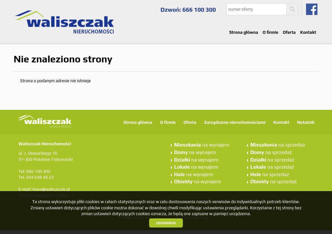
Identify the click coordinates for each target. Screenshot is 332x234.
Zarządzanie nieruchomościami (234, 122)
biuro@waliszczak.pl (51, 189)
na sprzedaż (277, 145)
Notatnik (305, 122)
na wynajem (201, 145)
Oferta (289, 32)
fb (312, 9)
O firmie (270, 32)
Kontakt (308, 32)
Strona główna (243, 32)
